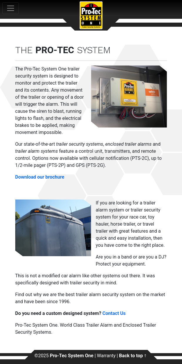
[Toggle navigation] (10, 8)
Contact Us (114, 313)
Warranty (106, 355)
